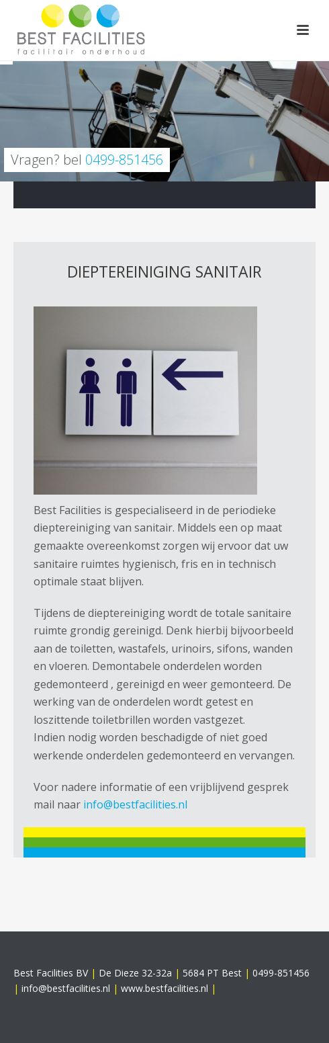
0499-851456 (124, 160)
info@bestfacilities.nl (135, 804)
